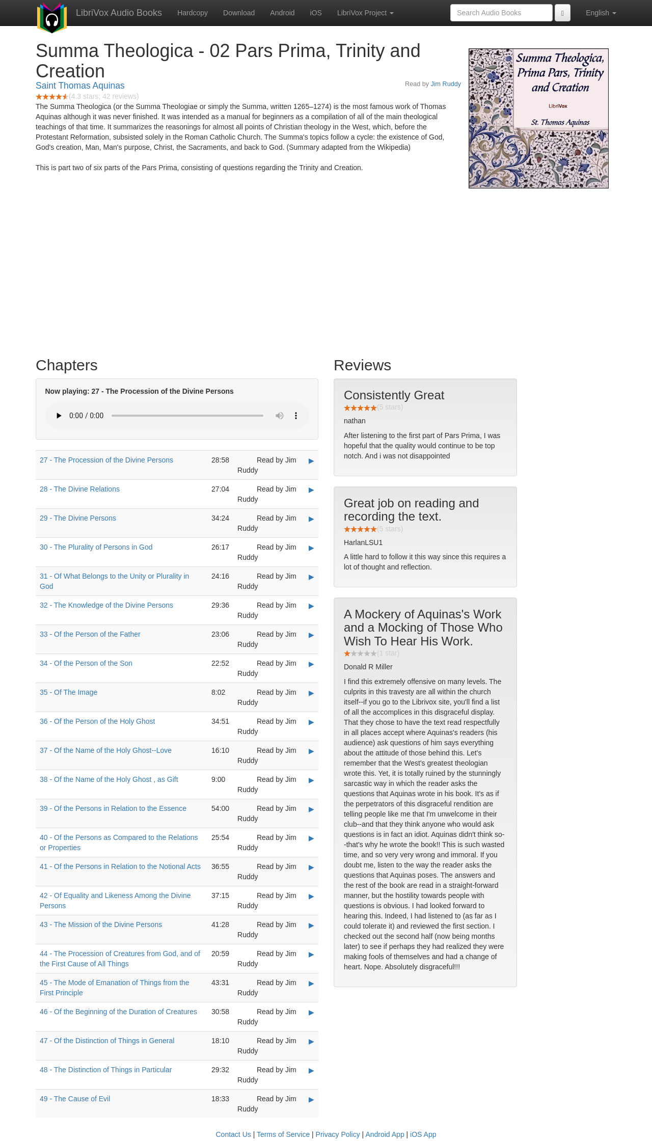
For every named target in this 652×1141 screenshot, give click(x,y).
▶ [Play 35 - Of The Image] (311, 692)
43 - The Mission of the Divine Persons (101, 924)
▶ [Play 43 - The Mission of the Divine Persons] (311, 925)
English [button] (601, 13)
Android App (384, 1134)
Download (239, 13)
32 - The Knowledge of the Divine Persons (106, 605)
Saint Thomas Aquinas (80, 85)
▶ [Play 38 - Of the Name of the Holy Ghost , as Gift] (311, 779)
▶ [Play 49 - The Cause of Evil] (311, 1099)
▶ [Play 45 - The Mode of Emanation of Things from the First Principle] (311, 983)
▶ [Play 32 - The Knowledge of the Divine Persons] (311, 605)
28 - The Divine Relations (80, 489)
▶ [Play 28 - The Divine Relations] (311, 489)
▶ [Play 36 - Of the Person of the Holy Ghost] (311, 721)
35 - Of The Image (68, 692)
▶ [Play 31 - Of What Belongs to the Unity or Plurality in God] (311, 576)
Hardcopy (192, 13)
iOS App (423, 1134)
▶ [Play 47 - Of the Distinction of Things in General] (311, 1041)
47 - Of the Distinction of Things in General (107, 1041)
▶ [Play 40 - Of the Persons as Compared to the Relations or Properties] (311, 837)
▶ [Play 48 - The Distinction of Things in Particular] (311, 1070)
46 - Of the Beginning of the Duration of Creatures (118, 1012)
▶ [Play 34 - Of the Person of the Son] (311, 663)
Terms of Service (283, 1134)
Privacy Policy (338, 1134)
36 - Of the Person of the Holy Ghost (97, 721)
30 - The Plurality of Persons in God (96, 547)
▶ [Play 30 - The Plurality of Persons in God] (311, 547)
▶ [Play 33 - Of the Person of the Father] (311, 634)
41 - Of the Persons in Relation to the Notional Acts (120, 866)
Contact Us (233, 1134)
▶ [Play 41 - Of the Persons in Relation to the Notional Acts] (311, 867)
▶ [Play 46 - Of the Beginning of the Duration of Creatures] (311, 1012)
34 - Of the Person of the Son (86, 663)
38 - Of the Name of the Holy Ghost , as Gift (109, 779)
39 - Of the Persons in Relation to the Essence (113, 808)
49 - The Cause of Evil (75, 1099)
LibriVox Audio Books (119, 13)
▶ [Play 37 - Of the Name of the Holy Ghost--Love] (311, 750)
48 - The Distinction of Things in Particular (106, 1070)
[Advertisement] (326, 270)
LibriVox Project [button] (365, 13)
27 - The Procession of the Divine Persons (106, 460)
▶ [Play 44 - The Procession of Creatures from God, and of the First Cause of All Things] (311, 954)
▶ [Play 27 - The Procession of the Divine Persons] (311, 460)
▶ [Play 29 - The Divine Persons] (311, 518)
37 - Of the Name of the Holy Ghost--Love (106, 750)
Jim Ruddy (446, 84)
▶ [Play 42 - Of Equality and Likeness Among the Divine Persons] (311, 896)
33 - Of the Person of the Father (90, 634)
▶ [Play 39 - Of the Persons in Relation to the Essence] (311, 808)
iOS (316, 13)
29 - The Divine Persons (78, 518)
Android (282, 13)
